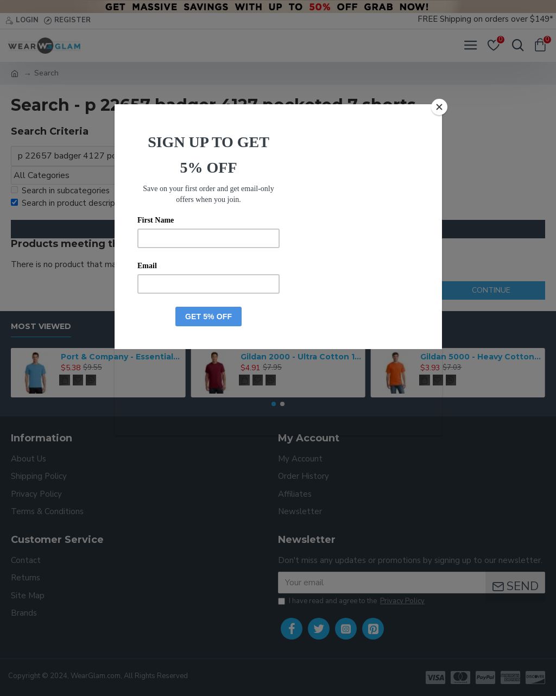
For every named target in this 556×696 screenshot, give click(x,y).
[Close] (439, 107)
